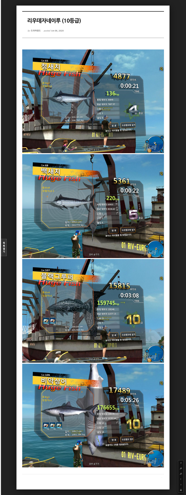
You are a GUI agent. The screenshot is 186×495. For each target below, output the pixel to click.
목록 (4, 247)
